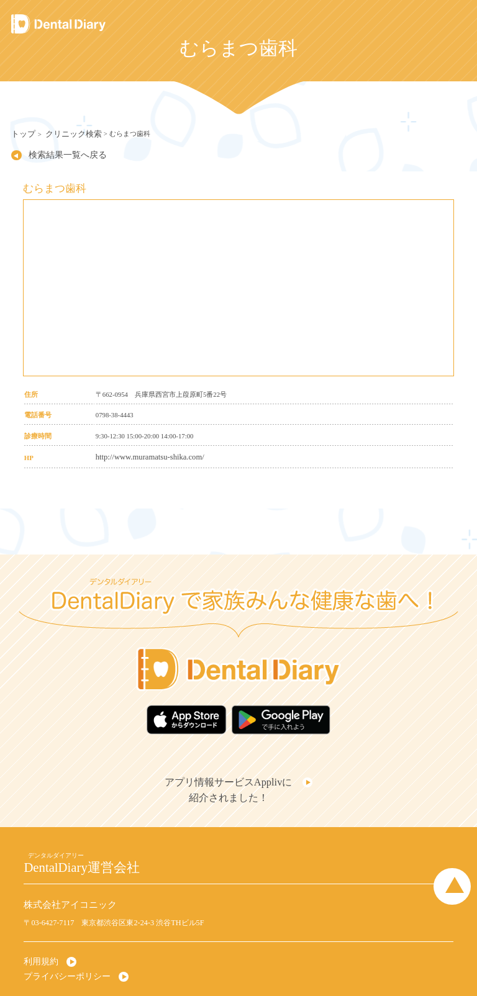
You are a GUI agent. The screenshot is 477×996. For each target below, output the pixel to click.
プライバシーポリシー (61, 953)
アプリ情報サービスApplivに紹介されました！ (231, 775)
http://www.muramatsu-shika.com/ (142, 452)
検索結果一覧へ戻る (55, 152)
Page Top (458, 863)
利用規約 (38, 940)
